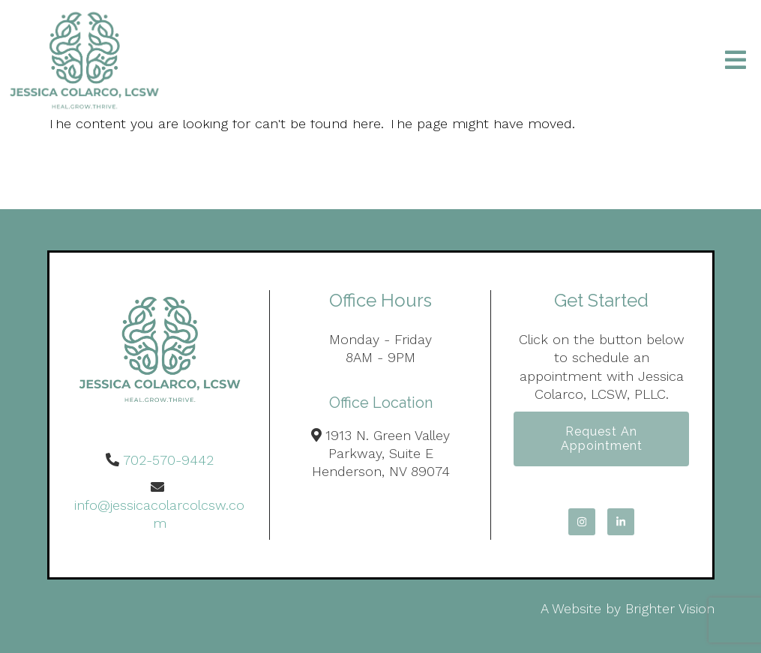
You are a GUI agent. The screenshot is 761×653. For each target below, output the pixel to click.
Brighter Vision (670, 608)
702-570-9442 (168, 460)
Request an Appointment (602, 438)
